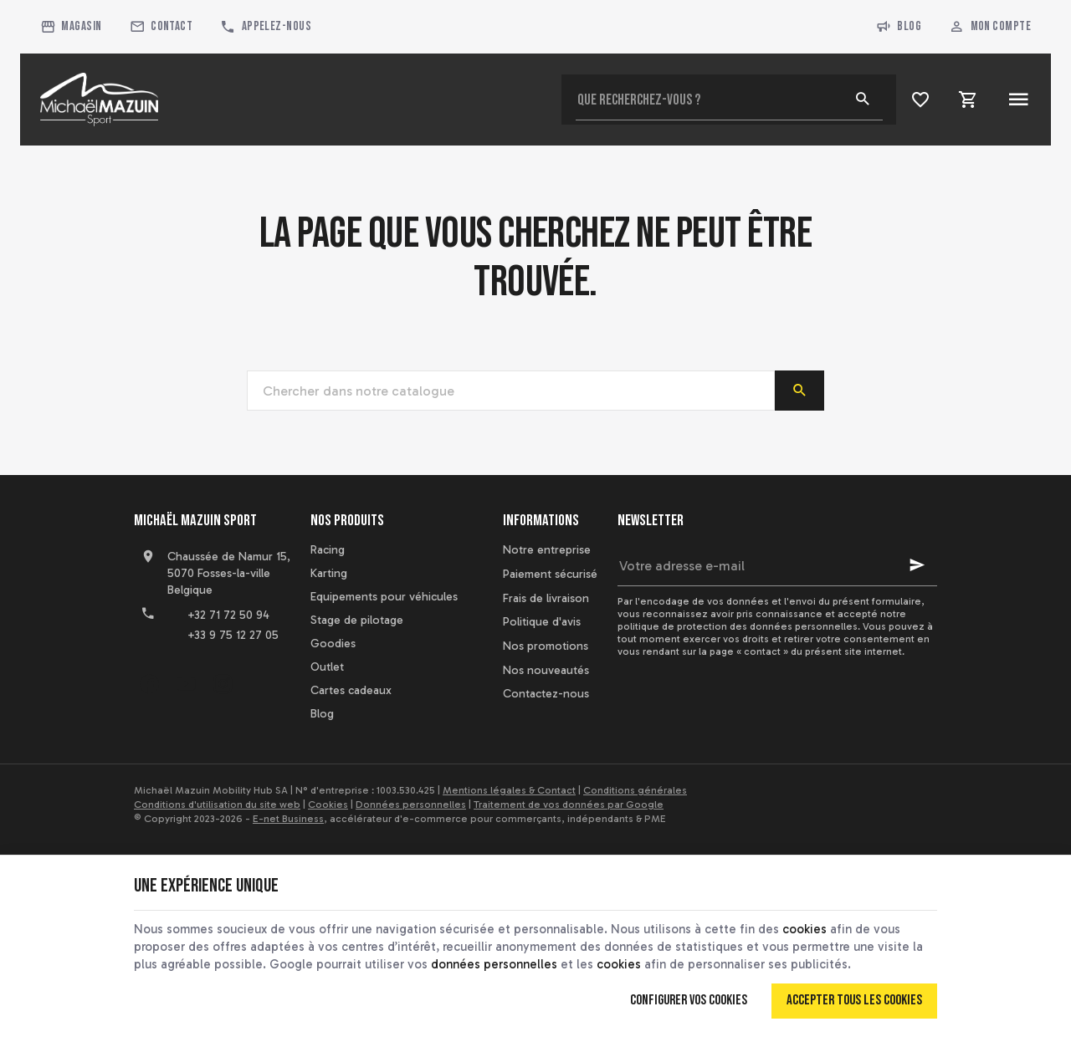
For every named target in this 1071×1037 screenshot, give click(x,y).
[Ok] (917, 565)
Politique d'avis (542, 622)
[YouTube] (186, 684)
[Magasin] (71, 26)
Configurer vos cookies (688, 1000)
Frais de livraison (546, 598)
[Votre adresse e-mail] (777, 565)
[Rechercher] (863, 99)
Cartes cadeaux (351, 690)
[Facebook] (149, 684)
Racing (327, 550)
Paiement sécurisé (550, 574)
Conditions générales (635, 790)
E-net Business (288, 819)
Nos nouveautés (546, 670)
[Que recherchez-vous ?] (729, 99)
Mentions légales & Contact (509, 790)
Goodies (333, 643)
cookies (804, 929)
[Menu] (1018, 99)
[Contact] (161, 26)
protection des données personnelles (767, 626)
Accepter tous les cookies (854, 1000)
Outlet (327, 667)
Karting (328, 573)
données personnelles (494, 964)
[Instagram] (223, 684)
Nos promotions (545, 646)
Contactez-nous (546, 694)
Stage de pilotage (356, 620)
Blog (898, 27)
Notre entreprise (547, 550)
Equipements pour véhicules (384, 597)
